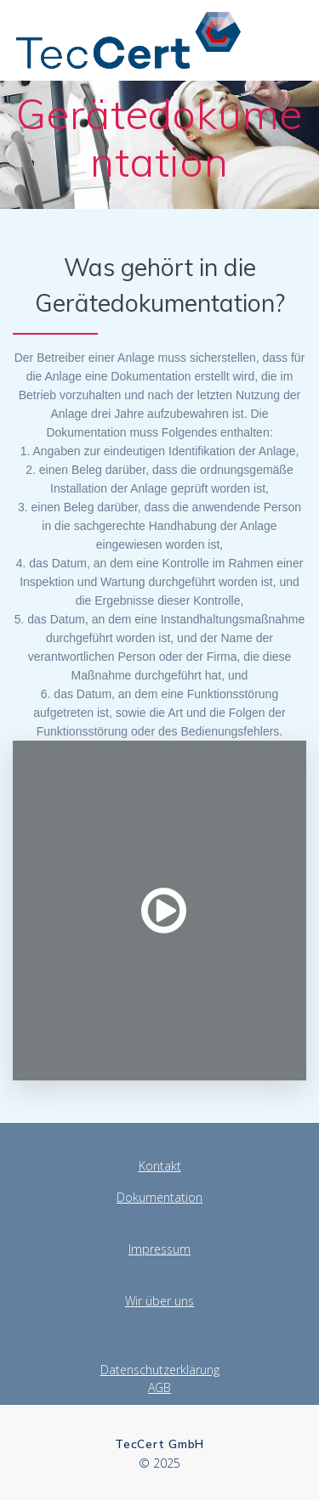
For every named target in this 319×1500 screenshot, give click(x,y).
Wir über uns (159, 1301)
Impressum (159, 1249)
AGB (159, 1387)
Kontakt (160, 1166)
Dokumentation (159, 1197)
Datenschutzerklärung (159, 1370)
